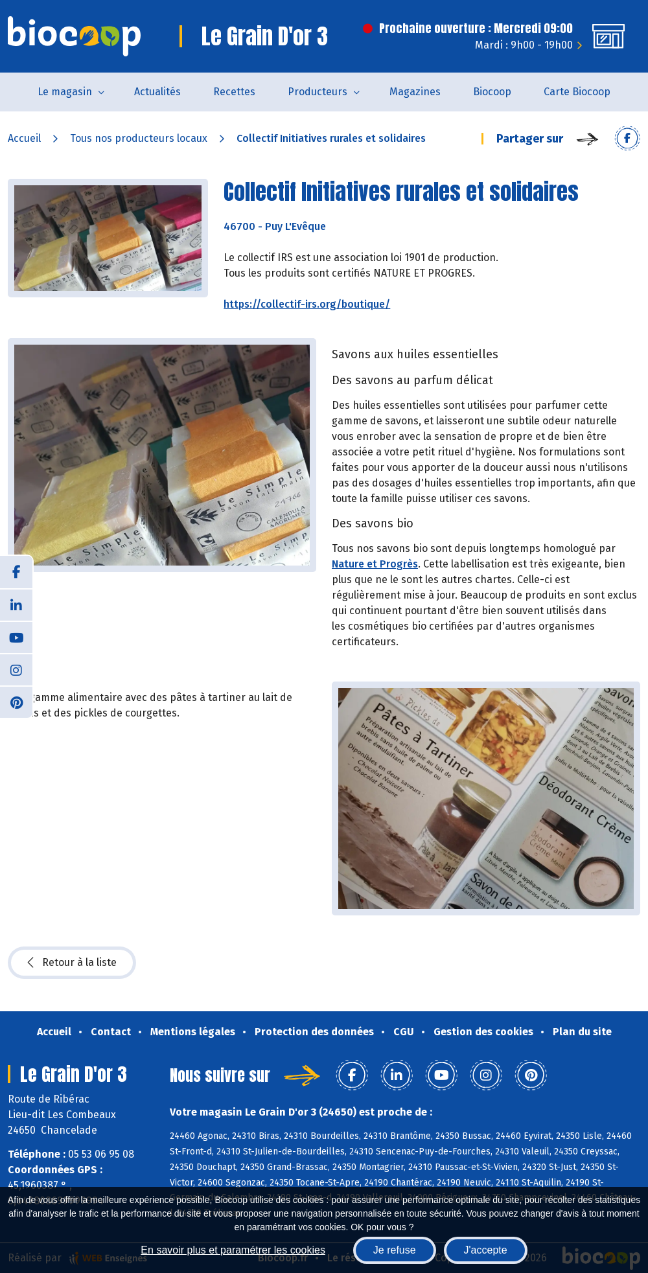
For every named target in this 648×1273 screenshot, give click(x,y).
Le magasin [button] (65, 92)
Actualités (157, 92)
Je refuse (394, 1250)
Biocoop (492, 92)
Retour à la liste (72, 962)
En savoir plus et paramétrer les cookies (233, 1250)
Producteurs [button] (317, 92)
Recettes (234, 92)
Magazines (415, 92)
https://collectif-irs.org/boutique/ (307, 304)
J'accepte (485, 1250)
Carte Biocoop (577, 92)
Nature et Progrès (375, 564)
